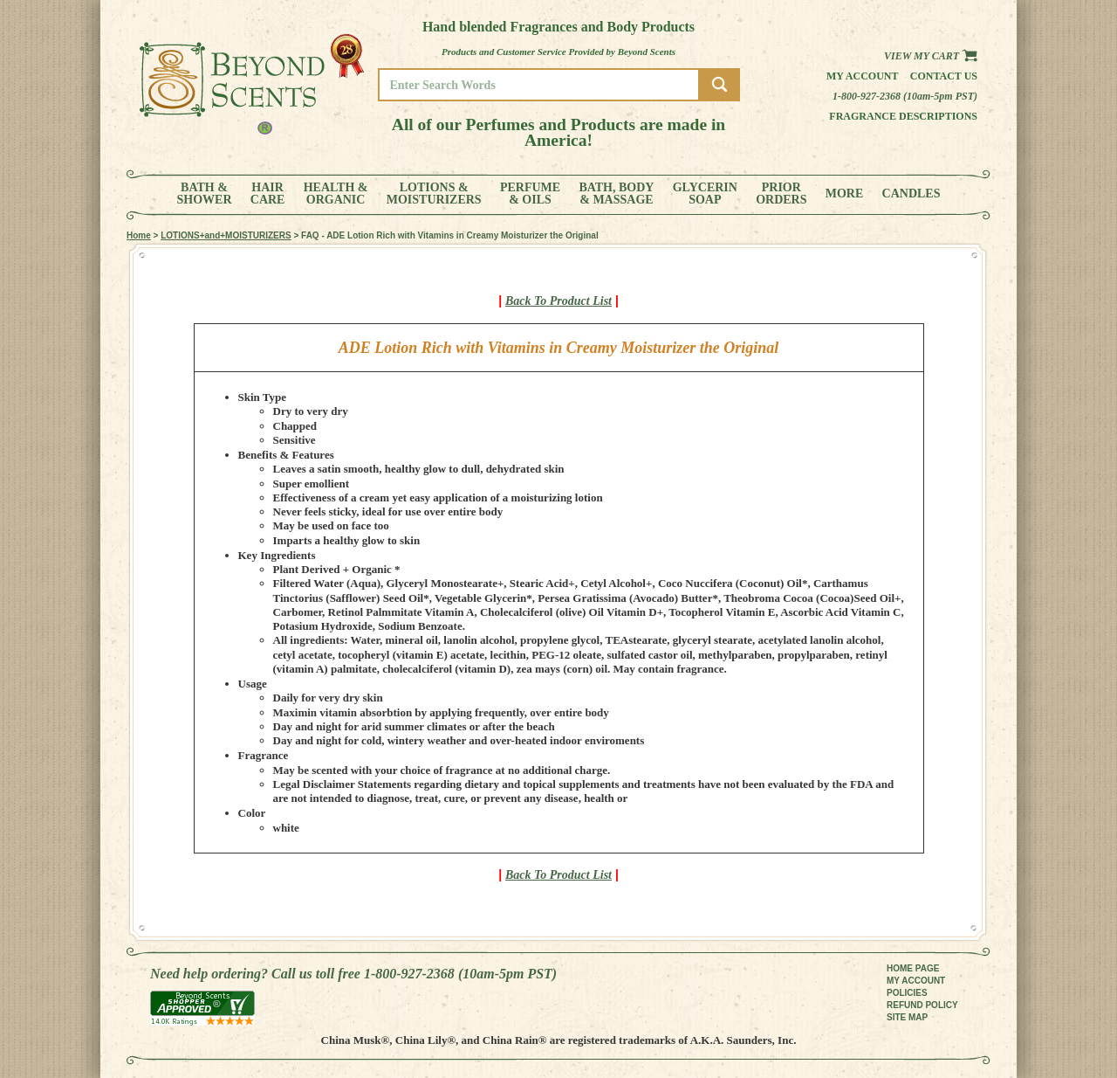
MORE (845, 194)
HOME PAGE (913, 968)
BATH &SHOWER (204, 194)
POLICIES (907, 993)
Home (139, 235)
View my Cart (930, 56)
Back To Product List (558, 301)
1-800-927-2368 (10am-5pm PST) (905, 96)
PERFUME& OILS (530, 194)
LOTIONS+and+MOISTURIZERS (226, 235)
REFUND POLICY (922, 1005)
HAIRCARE (267, 194)
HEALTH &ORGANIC (336, 194)
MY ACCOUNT (916, 980)
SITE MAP (907, 1017)
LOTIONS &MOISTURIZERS (434, 194)
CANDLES (911, 194)
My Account (862, 76)
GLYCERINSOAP (705, 194)
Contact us (943, 76)
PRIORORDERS (781, 194)
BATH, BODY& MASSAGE (616, 194)
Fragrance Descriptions (903, 116)
